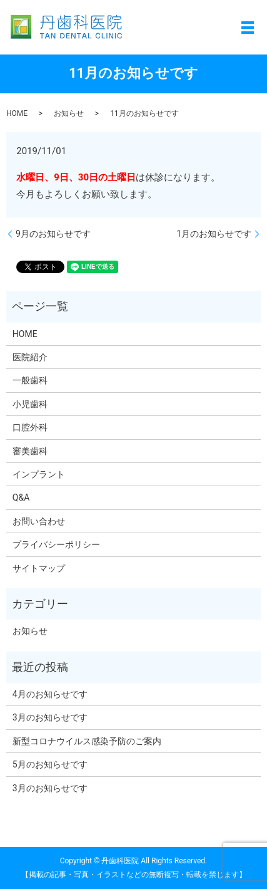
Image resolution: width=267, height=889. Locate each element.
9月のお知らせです (53, 234)
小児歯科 (30, 404)
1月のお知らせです (213, 234)
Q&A (21, 497)
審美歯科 (30, 451)
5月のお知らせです (50, 764)
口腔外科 (30, 427)
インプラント (39, 474)
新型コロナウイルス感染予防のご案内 (87, 741)
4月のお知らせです (50, 694)
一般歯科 (30, 380)
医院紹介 (30, 357)
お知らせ (69, 113)
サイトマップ (39, 568)
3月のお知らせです (50, 717)
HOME (17, 113)
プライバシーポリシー (56, 544)
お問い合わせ (39, 521)
